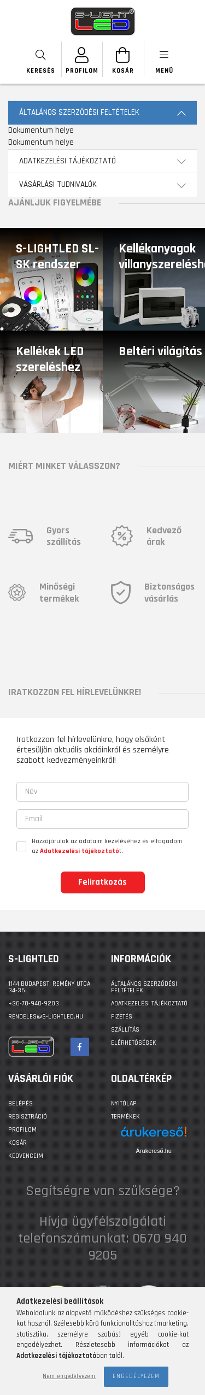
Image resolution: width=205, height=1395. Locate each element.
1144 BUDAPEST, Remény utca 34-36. (49, 987)
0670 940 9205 (138, 1246)
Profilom (22, 1130)
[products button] (164, 59)
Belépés (20, 1103)
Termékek (125, 1117)
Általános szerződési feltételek (144, 987)
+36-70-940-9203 (33, 1003)
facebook (80, 1047)
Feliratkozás (102, 882)
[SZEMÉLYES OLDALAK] (82, 59)
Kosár (17, 1143)
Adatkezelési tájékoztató (149, 1003)
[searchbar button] (41, 59)
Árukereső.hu (154, 1150)
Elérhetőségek (133, 1043)
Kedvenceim (25, 1156)
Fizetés (121, 1017)
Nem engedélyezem (69, 1376)
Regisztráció (27, 1117)
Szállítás (125, 1030)
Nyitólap (124, 1103)
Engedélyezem (136, 1376)
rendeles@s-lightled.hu (45, 1017)
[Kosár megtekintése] (123, 59)
